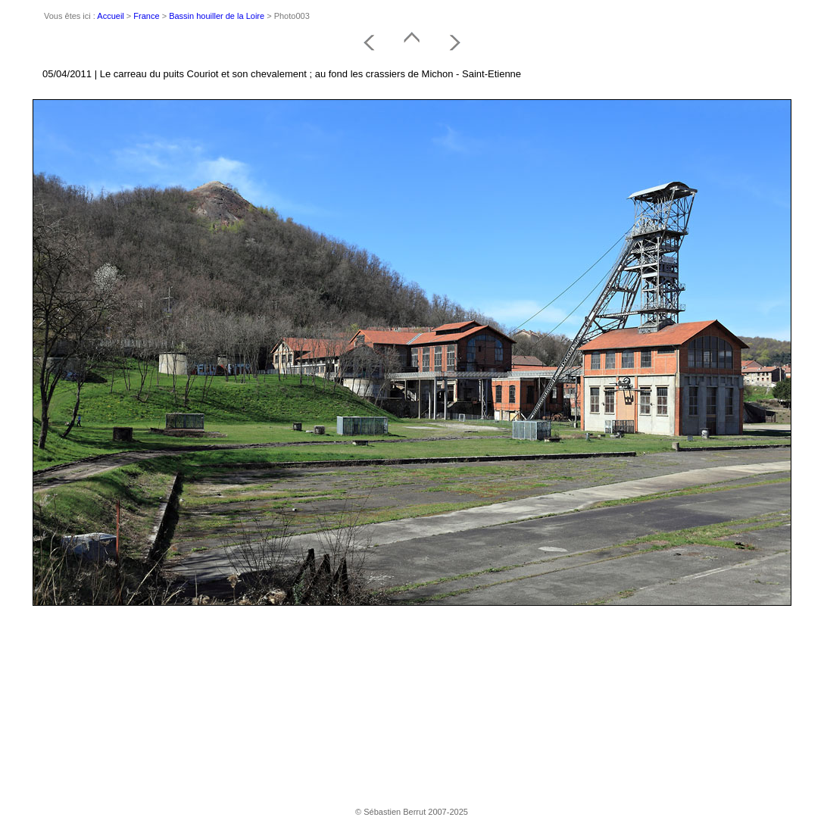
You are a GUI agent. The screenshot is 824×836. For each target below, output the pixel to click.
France (146, 15)
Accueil (110, 15)
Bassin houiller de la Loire (216, 15)
